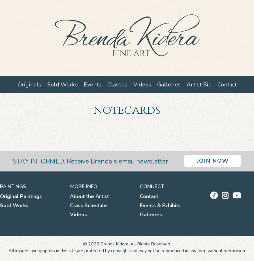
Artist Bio (199, 84)
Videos (142, 84)
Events (92, 84)
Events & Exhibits (160, 205)
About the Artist (89, 196)
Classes (117, 84)
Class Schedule (88, 205)
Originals (29, 84)
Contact (227, 84)
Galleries (169, 84)
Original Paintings (21, 196)
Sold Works (62, 84)
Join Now (213, 161)
